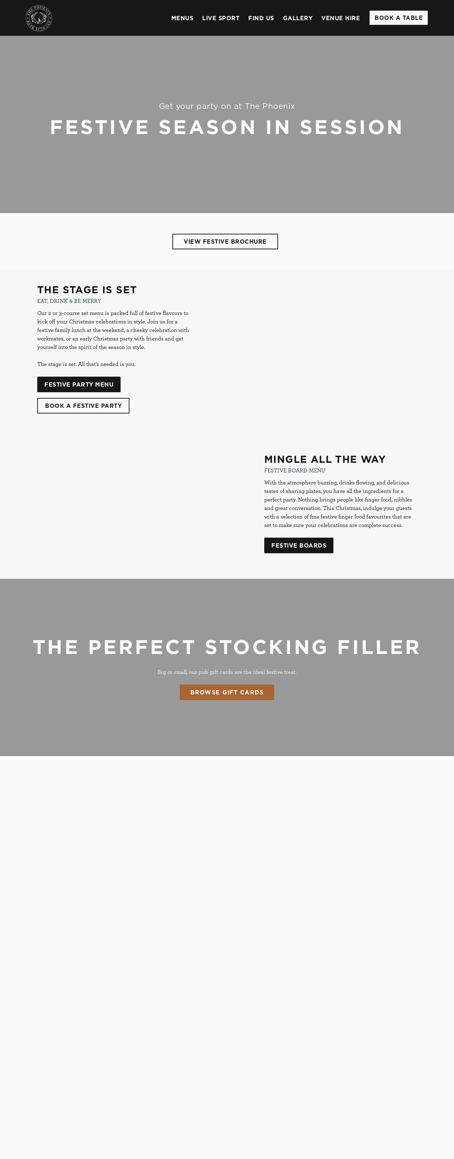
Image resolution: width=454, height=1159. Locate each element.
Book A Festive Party (83, 406)
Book (398, 18)
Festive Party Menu (79, 384)
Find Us (261, 18)
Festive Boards (298, 545)
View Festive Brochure (225, 241)
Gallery (298, 18)
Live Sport (220, 18)
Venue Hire (340, 18)
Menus (182, 18)
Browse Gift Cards (227, 692)
